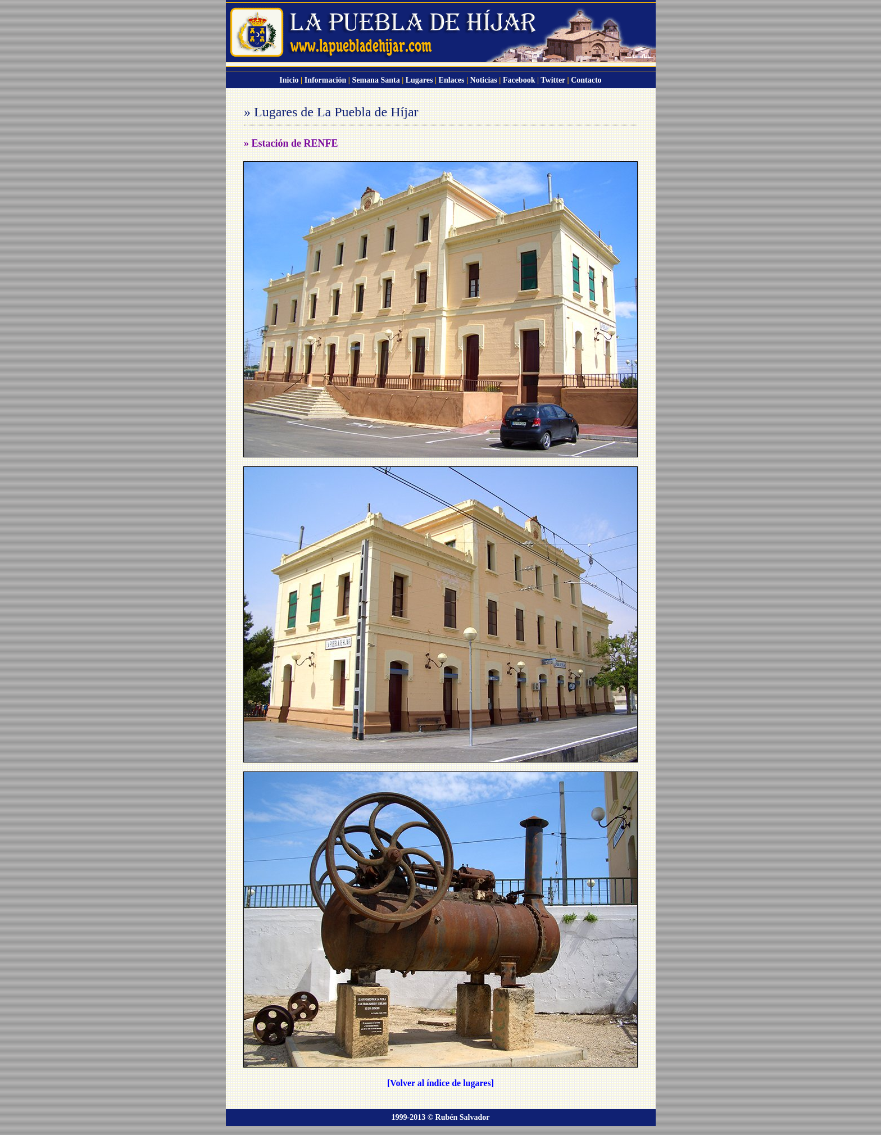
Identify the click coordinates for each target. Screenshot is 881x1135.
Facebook (519, 80)
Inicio (288, 80)
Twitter (553, 80)
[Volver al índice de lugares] (440, 1083)
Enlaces (452, 80)
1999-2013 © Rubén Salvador (441, 1117)
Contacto (586, 80)
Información (326, 80)
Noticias (483, 80)
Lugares (419, 80)
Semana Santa (375, 80)
